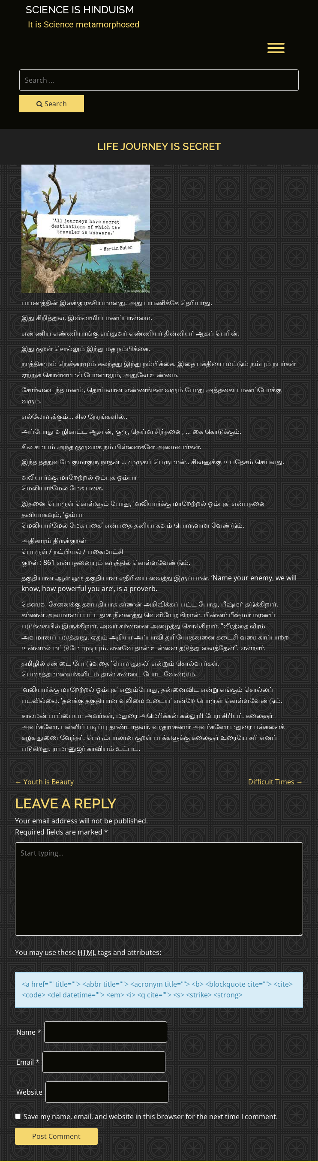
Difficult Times (275, 782)
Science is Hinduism (80, 9)
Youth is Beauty (44, 782)
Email (27, 1062)
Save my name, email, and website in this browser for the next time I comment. (151, 1116)
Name (28, 1032)
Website (29, 1092)
